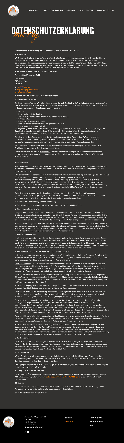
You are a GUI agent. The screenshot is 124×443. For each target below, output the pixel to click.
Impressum (68, 418)
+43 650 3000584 (23, 87)
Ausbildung (32, 10)
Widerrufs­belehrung (96, 421)
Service (89, 10)
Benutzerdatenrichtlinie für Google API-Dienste (62, 377)
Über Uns (101, 10)
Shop (80, 10)
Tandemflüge (57, 10)
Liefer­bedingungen (96, 418)
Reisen (44, 10)
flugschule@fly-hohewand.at (28, 90)
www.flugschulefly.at (23, 92)
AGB (91, 425)
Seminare (70, 10)
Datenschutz (68, 421)
